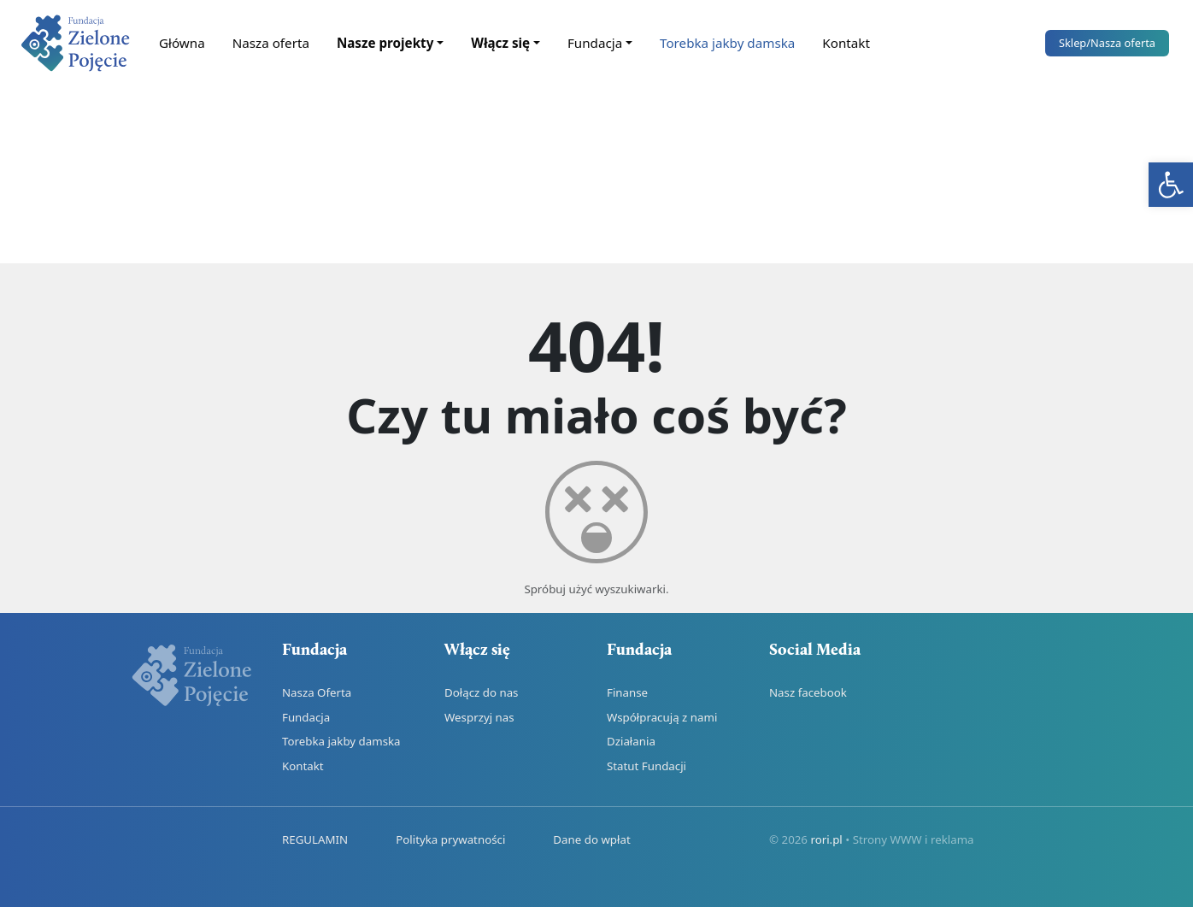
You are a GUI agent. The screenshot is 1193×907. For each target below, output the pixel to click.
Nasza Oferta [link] (316, 692)
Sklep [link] (1107, 42)
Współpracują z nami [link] (662, 717)
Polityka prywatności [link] (450, 839)
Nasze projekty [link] (385, 42)
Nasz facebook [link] (808, 692)
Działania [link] (631, 741)
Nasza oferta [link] (270, 42)
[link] (1171, 184)
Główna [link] (182, 42)
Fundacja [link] (594, 42)
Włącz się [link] (500, 42)
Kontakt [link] (846, 42)
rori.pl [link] (826, 839)
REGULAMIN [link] (315, 839)
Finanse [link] (627, 692)
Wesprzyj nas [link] (479, 717)
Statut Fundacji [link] (646, 766)
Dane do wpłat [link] (591, 839)
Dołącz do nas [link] (481, 692)
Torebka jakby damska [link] (727, 42)
